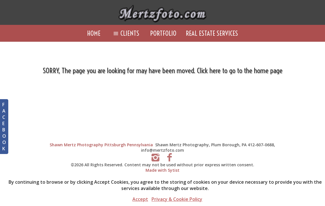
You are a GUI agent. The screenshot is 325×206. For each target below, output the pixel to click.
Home (93, 33)
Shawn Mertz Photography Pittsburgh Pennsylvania (101, 144)
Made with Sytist (162, 170)
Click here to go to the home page (239, 70)
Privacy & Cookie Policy (177, 199)
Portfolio (163, 33)
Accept (140, 199)
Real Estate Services (212, 33)
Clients (125, 33)
